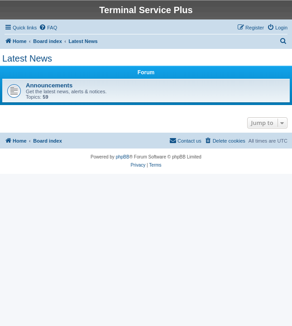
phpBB (122, 156)
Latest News (27, 58)
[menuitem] (48, 27)
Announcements (49, 85)
